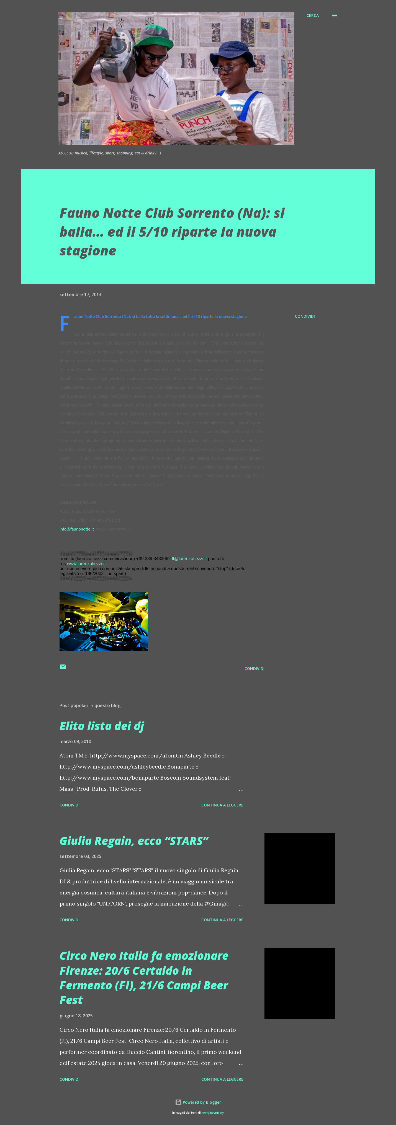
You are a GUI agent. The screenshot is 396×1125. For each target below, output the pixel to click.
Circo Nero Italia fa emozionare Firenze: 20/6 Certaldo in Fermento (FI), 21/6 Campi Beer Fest (144, 977)
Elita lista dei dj (102, 725)
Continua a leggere (222, 805)
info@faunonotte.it (77, 529)
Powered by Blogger (198, 1102)
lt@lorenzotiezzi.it (189, 558)
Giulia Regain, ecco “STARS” (134, 840)
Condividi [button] (305, 316)
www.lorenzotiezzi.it (86, 563)
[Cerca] (313, 15)
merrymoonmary (213, 1112)
